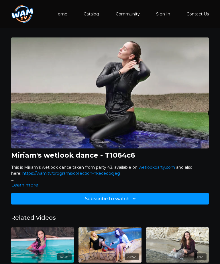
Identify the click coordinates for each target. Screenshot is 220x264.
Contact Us (197, 14)
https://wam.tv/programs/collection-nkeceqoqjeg (71, 173)
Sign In (163, 14)
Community (128, 14)
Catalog (91, 14)
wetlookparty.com (157, 167)
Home (60, 14)
